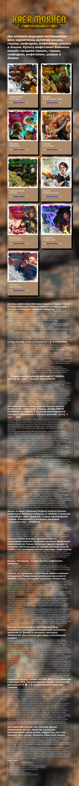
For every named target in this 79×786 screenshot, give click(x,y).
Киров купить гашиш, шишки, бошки (24, 774)
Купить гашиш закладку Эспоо (21, 764)
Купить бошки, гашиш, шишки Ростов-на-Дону (28, 766)
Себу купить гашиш (17, 771)
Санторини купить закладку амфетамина (46, 549)
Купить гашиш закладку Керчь (21, 762)
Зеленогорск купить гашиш (20, 773)
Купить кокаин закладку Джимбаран (24, 769)
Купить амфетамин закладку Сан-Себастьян (26, 322)
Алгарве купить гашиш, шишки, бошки (31, 406)
